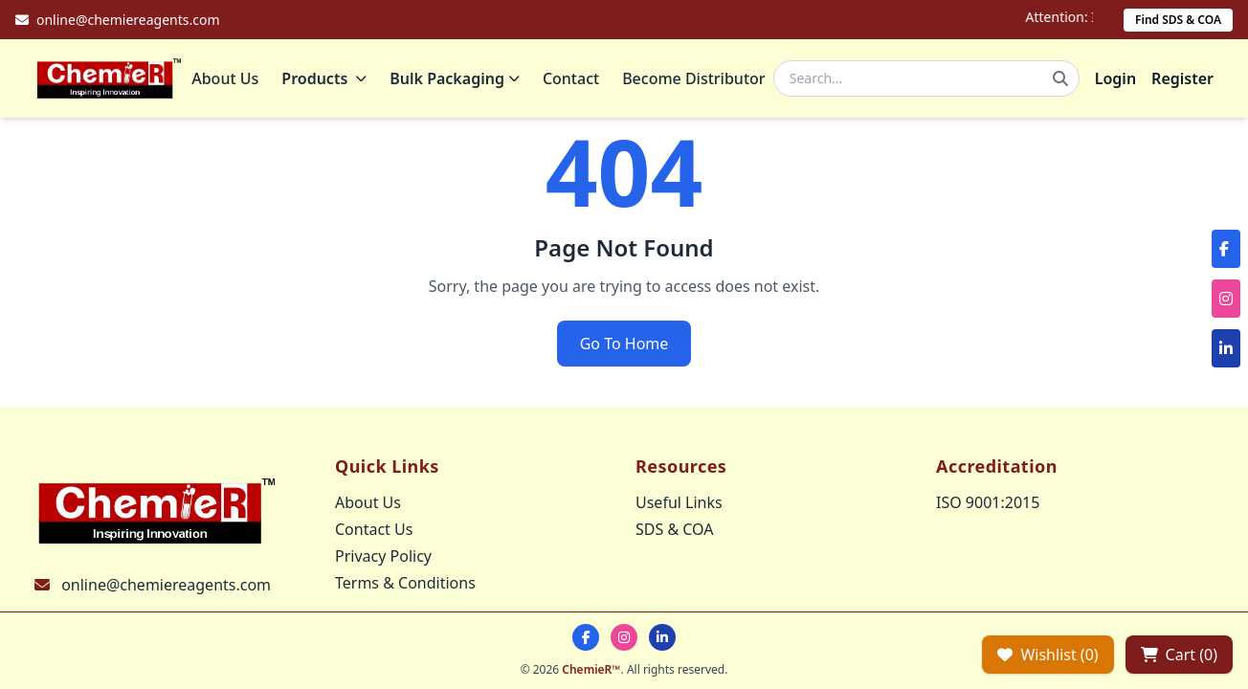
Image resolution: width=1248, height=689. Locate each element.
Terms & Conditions (405, 582)
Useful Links (679, 502)
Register (1182, 81)
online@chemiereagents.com (166, 584)
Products (329, 81)
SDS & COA (674, 529)
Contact (576, 81)
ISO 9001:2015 (987, 502)
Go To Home (624, 349)
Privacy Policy (383, 556)
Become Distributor (699, 81)
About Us (230, 81)
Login (1115, 81)
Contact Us (373, 529)
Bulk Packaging (460, 81)
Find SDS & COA (1178, 19)
